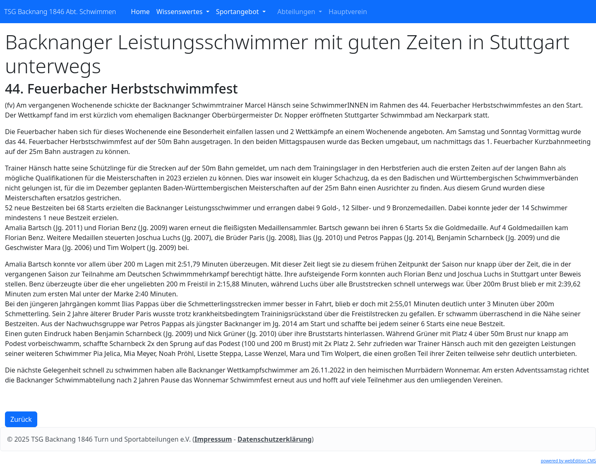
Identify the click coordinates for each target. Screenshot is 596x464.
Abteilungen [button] (297, 11)
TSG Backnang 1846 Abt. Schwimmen (60, 11)
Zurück (21, 419)
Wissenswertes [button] (180, 11)
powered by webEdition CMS (568, 461)
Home (142, 11)
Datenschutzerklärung (275, 439)
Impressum (213, 439)
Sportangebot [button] (238, 11)
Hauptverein (349, 11)
